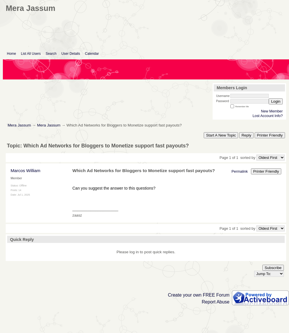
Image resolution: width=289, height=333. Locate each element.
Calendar (92, 54)
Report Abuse (215, 301)
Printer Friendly (270, 135)
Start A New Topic (221, 135)
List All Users (31, 54)
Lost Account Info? (268, 116)
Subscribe (273, 268)
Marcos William (25, 170)
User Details (70, 54)
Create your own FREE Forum (198, 295)
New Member (272, 111)
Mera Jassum (19, 125)
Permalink (239, 171)
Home (11, 54)
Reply (246, 135)
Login (275, 101)
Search (50, 54)
